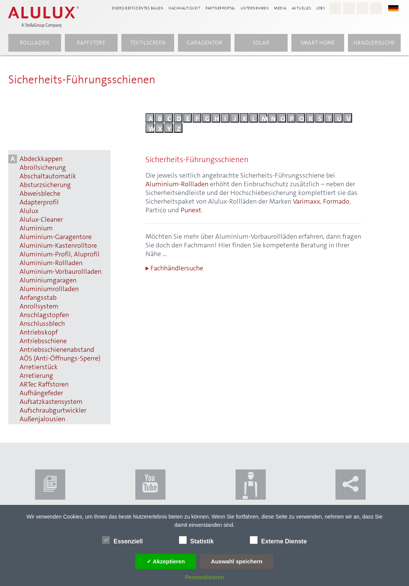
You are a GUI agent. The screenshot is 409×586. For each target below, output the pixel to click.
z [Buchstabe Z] (179, 128)
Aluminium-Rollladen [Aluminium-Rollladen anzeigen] (51, 263)
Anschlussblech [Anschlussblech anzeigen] (42, 323)
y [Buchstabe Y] (169, 128)
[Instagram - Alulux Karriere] (335, 8)
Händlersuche (374, 42)
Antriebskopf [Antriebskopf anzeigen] (39, 332)
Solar (261, 42)
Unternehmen (254, 8)
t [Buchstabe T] (329, 118)
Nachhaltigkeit (184, 8)
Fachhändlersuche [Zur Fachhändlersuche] (174, 268)
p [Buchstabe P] (292, 118)
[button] (397, 7)
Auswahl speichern (237, 561)
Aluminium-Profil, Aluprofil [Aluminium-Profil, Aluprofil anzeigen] (60, 254)
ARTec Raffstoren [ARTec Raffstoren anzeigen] (44, 384)
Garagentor (204, 42)
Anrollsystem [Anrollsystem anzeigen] (39, 306)
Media (280, 8)
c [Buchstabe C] (169, 118)
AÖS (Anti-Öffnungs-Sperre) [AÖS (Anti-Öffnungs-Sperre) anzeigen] (60, 358)
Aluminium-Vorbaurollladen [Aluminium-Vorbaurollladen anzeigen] (60, 271)
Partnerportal (220, 8)
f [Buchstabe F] (197, 118)
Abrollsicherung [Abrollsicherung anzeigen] (43, 167)
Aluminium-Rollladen (177, 184)
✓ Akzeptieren (166, 561)
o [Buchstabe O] (282, 118)
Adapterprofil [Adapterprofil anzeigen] (39, 202)
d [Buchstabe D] (179, 118)
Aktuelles (301, 8)
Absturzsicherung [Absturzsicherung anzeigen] (45, 185)
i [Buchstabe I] (225, 118)
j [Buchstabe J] (235, 118)
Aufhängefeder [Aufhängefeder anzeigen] (41, 393)
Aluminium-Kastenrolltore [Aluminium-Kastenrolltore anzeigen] (58, 245)
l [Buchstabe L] (253, 118)
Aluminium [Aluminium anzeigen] (36, 228)
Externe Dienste (278, 540)
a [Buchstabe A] (151, 118)
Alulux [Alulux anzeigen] (29, 211)
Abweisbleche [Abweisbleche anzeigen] (40, 193)
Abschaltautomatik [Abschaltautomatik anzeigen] (48, 176)
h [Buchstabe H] (216, 118)
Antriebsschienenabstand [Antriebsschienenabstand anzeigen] (57, 349)
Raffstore (91, 42)
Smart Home (317, 42)
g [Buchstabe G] (207, 118)
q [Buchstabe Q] (301, 118)
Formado (336, 201)
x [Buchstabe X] (160, 128)
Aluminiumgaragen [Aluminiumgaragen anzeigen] (48, 280)
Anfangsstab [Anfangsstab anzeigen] (38, 297)
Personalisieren (204, 577)
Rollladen (34, 42)
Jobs (320, 8)
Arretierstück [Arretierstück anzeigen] (39, 367)
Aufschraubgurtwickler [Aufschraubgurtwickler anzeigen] (53, 410)
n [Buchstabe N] (273, 118)
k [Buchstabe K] (245, 118)
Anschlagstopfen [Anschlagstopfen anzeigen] (44, 315)
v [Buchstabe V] (348, 118)
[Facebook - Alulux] (349, 8)
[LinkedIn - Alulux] (376, 8)
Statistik (196, 540)
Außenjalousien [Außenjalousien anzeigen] (42, 419)
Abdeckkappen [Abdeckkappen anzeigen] (41, 159)
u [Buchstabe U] (339, 118)
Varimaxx (306, 201)
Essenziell (122, 540)
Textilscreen (147, 42)
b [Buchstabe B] (160, 118)
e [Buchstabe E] (188, 118)
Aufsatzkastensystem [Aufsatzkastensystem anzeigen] (51, 401)
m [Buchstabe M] (264, 118)
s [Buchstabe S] (320, 118)
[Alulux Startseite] (43, 17)
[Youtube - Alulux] (362, 8)
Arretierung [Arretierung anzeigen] (36, 375)
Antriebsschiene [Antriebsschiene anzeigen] (43, 341)
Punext (191, 210)
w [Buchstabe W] (151, 128)
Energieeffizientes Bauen (137, 8)
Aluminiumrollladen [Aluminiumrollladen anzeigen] (49, 289)
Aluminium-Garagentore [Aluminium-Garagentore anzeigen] (56, 237)
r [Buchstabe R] (310, 118)
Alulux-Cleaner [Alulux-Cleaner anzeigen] (41, 219)
